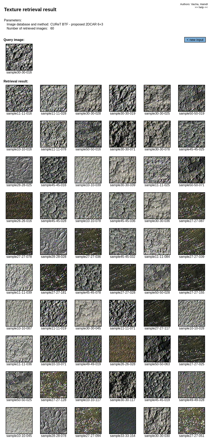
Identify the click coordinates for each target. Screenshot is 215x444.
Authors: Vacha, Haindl (194, 4)
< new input (195, 40)
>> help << (201, 7)
